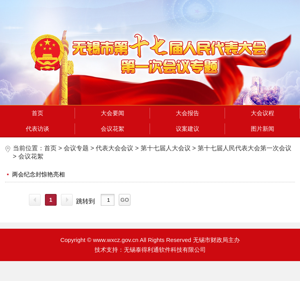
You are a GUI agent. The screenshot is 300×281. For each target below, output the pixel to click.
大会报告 (187, 113)
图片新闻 (262, 128)
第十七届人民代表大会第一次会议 (244, 148)
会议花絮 (112, 128)
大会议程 (262, 113)
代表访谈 (37, 128)
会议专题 (76, 148)
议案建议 (187, 128)
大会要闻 (112, 113)
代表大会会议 (114, 148)
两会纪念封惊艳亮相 (38, 174)
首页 (37, 113)
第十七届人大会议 (166, 148)
